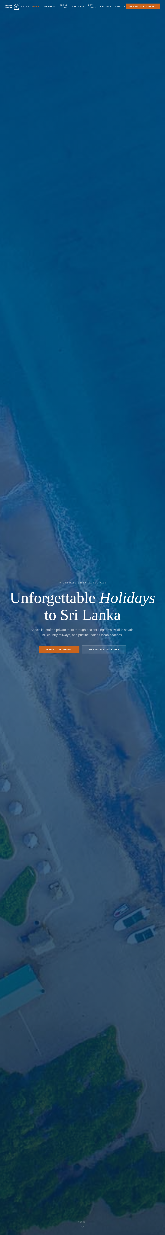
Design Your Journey (143, 6)
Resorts (105, 6)
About (120, 6)
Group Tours (64, 6)
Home (36, 6)
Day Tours (92, 6)
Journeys (49, 6)
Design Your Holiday (59, 649)
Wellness (78, 6)
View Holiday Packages (104, 649)
